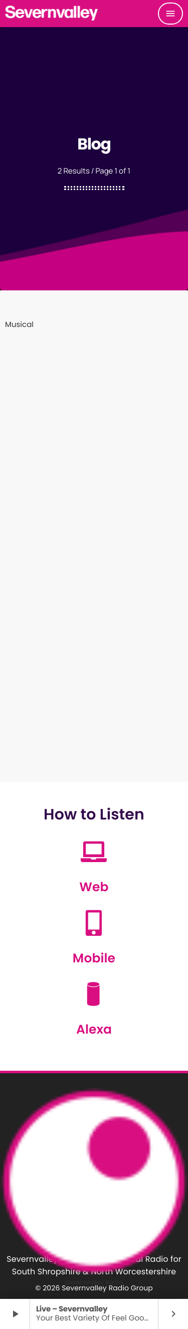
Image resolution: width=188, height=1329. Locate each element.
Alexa (94, 1029)
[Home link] (52, 13)
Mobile (94, 958)
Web (93, 887)
